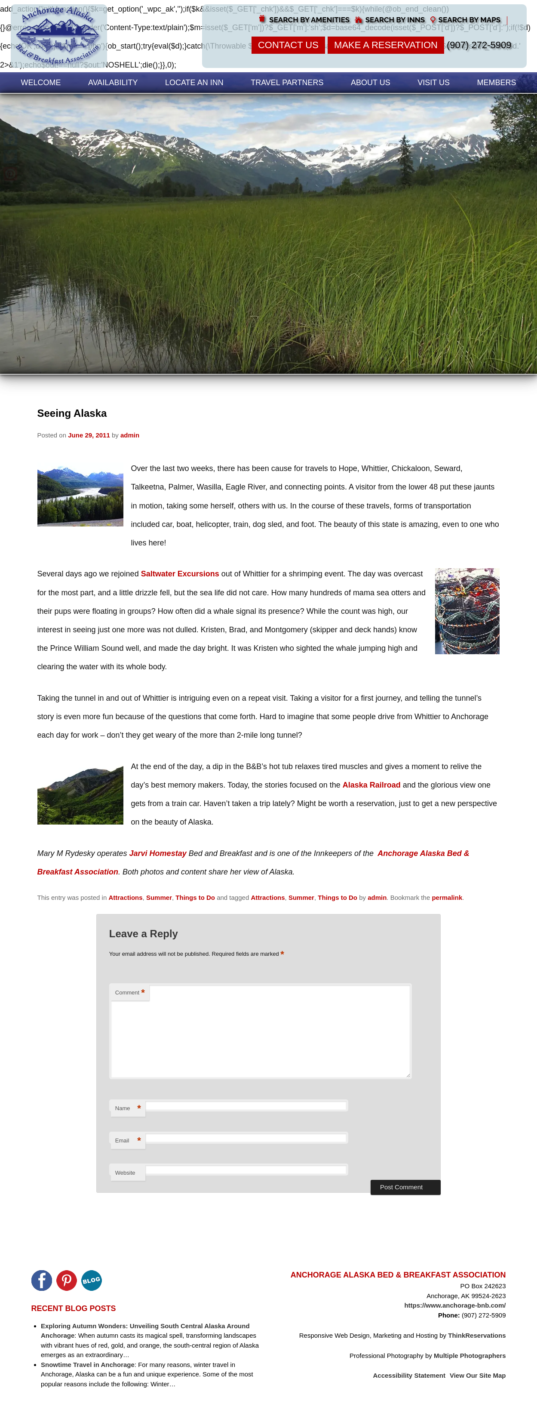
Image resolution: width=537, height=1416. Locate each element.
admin (129, 435)
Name (128, 1108)
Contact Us (288, 45)
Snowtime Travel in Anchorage (88, 1364)
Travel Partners (287, 82)
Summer (159, 897)
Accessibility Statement (409, 1375)
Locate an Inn (194, 82)
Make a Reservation (386, 45)
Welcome (41, 82)
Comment (130, 993)
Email (128, 1141)
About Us (370, 82)
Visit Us (433, 82)
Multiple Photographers (470, 1355)
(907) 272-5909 (479, 45)
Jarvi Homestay (158, 853)
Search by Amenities (309, 19)
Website (125, 1173)
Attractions (125, 897)
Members (496, 82)
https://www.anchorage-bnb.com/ (455, 1305)
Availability (113, 82)
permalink (447, 897)
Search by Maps (470, 19)
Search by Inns (395, 19)
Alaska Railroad (372, 785)
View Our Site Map (478, 1375)
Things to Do (195, 897)
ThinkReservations (477, 1335)
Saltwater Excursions (180, 573)
